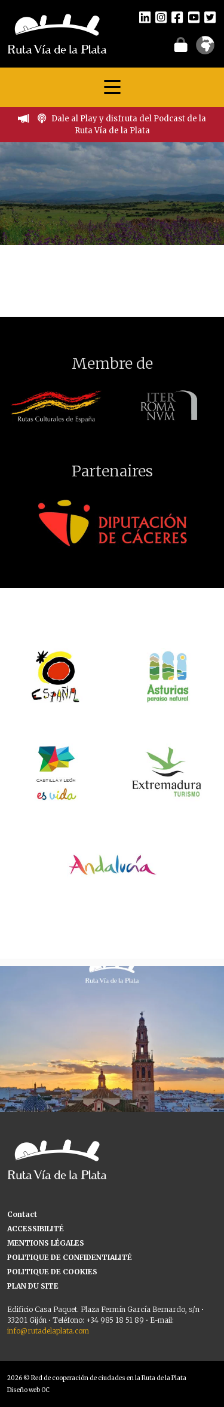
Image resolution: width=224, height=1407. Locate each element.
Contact (22, 1214)
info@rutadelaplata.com (48, 1330)
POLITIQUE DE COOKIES (52, 1271)
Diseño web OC (28, 1390)
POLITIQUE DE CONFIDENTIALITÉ (69, 1257)
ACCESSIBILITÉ (35, 1228)
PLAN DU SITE (33, 1285)
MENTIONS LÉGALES (45, 1242)
